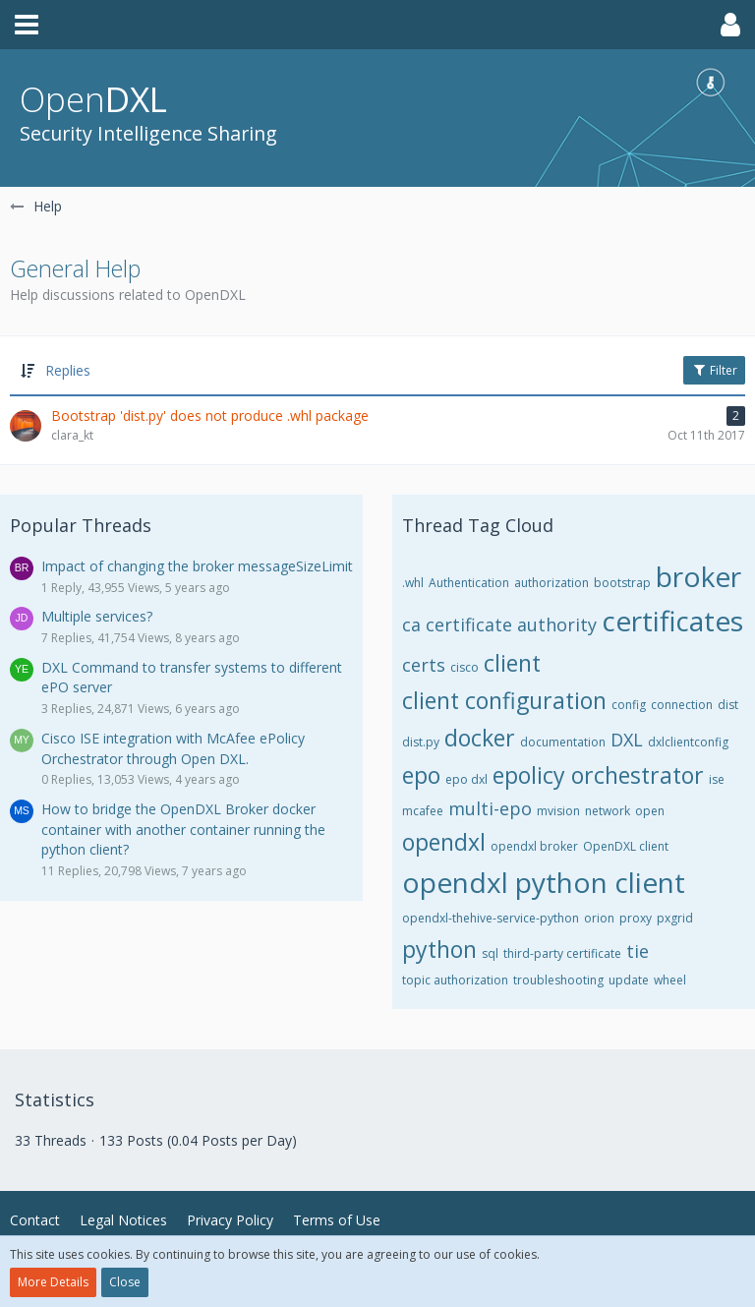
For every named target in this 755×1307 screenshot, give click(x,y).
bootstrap (622, 582)
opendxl (444, 842)
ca (411, 624)
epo (421, 775)
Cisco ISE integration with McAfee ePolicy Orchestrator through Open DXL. (173, 748)
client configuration (504, 700)
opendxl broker (534, 846)
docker (479, 737)
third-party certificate (562, 953)
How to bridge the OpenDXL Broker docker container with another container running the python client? (183, 829)
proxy (635, 918)
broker (698, 576)
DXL (626, 739)
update (629, 980)
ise (717, 779)
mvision (558, 810)
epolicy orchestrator (598, 775)
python (439, 949)
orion (599, 918)
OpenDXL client (625, 846)
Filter (714, 370)
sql (490, 953)
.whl (413, 582)
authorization (551, 582)
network (607, 810)
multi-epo (490, 808)
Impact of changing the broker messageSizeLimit (197, 566)
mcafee (422, 810)
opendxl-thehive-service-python (490, 918)
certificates (672, 620)
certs (423, 665)
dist (728, 704)
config (628, 704)
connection (682, 704)
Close (125, 1282)
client (512, 663)
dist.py (420, 742)
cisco (464, 667)
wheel (670, 980)
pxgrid (675, 918)
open (650, 810)
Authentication (469, 582)
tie (637, 951)
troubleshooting (558, 980)
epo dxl (466, 779)
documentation (563, 742)
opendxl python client (543, 882)
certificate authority (511, 624)
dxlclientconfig (688, 742)
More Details (53, 1282)
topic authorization (455, 980)
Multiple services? (96, 616)
